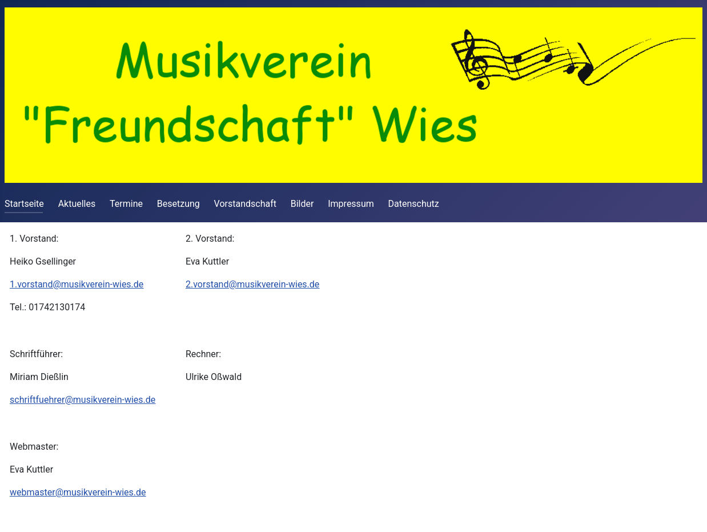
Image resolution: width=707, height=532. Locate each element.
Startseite (24, 203)
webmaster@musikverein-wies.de (78, 492)
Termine (126, 203)
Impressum (351, 203)
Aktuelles (77, 203)
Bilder (302, 203)
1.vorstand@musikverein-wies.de (76, 284)
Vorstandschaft (245, 203)
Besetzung (178, 203)
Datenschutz (413, 203)
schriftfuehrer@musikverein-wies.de (82, 399)
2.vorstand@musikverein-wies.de (252, 284)
